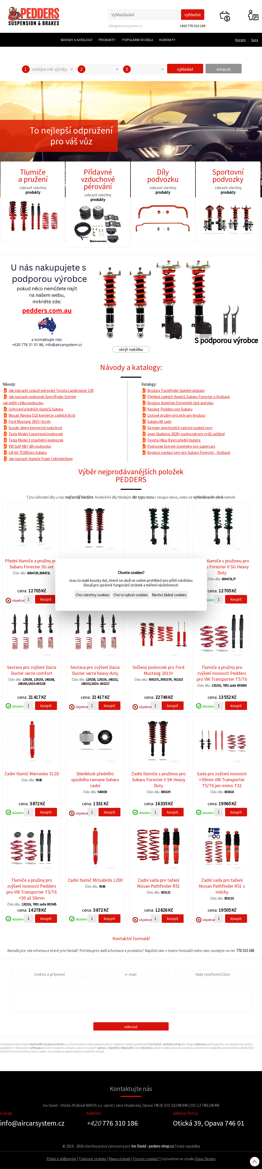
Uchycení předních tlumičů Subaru (36, 409)
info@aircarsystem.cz (125, 26)
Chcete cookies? (146, 1158)
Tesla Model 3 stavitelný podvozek (36, 440)
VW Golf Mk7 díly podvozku (30, 446)
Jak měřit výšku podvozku (23, 402)
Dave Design (205, 1158)
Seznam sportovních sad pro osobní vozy (179, 427)
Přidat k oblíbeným (61, 1158)
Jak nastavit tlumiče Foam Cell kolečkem (41, 458)
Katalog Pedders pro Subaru (169, 409)
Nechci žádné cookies (169, 594)
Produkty (107, 39)
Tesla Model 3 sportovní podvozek (36, 433)
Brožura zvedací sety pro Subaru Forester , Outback (188, 452)
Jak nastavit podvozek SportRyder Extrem (42, 396)
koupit (46, 599)
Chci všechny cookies (93, 594)
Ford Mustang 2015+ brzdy (30, 421)
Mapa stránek (119, 1158)
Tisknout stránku (92, 1158)
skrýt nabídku (131, 349)
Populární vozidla (137, 39)
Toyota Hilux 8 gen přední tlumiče (174, 440)
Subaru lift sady (159, 421)
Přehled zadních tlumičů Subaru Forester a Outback (188, 396)
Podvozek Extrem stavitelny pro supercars (181, 446)
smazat (223, 69)
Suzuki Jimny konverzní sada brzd (35, 427)
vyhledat (185, 69)
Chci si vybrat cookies (130, 594)
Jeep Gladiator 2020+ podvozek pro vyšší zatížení (186, 433)
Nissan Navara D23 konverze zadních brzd (42, 415)
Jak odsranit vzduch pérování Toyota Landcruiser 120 (51, 390)
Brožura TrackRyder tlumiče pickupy (176, 390)
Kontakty (167, 39)
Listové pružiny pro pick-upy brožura (176, 415)
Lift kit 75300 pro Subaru (28, 452)
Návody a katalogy (77, 39)
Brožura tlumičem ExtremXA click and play (180, 402)
